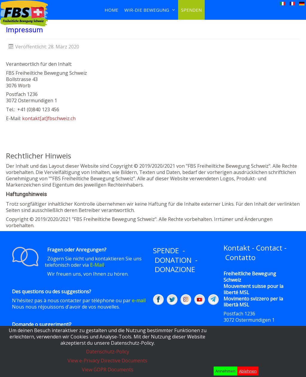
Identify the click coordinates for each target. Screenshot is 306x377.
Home (111, 10)
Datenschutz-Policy (107, 351)
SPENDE (166, 250)
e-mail (139, 300)
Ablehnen (248, 371)
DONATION (173, 260)
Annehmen (225, 371)
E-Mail (97, 265)
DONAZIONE (175, 269)
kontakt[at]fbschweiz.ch (49, 118)
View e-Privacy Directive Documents (107, 360)
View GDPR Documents (107, 369)
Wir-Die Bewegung (146, 10)
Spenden (191, 10)
